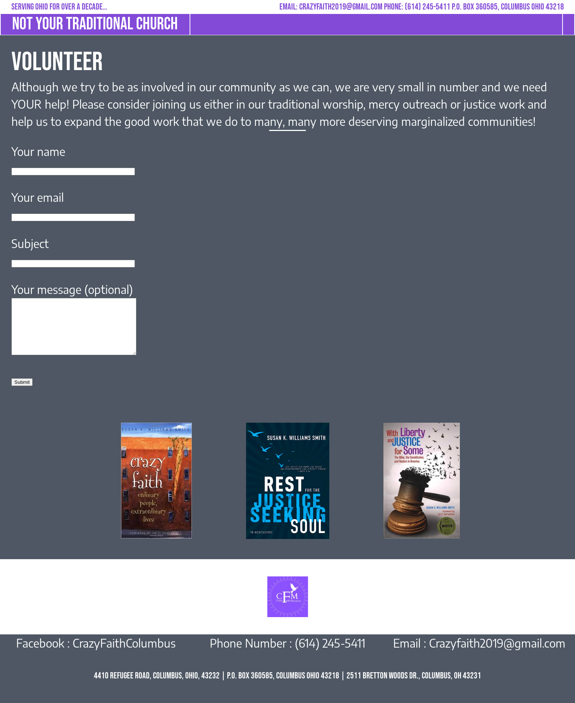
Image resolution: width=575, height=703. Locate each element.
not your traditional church (95, 24)
